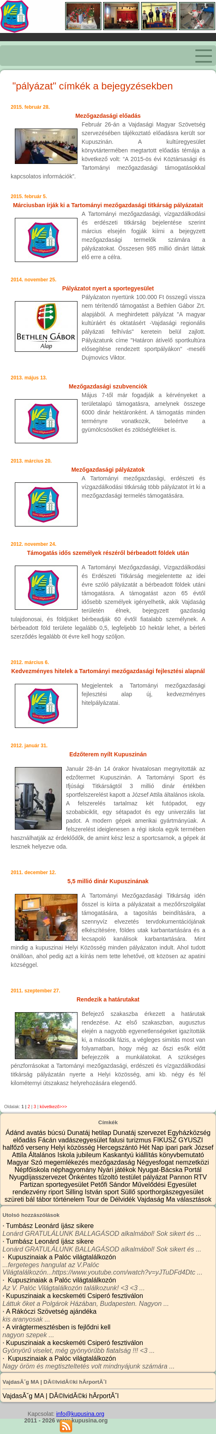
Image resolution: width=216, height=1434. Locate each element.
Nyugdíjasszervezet (38, 1177)
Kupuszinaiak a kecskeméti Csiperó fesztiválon (74, 1295)
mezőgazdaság (113, 1162)
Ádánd (15, 1132)
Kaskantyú (119, 1154)
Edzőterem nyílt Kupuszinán (107, 754)
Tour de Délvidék (111, 1199)
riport (56, 1191)
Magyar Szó (25, 1162)
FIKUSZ (165, 1140)
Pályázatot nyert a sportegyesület (108, 288)
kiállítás (148, 1154)
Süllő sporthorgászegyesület (162, 1191)
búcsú (57, 1132)
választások (194, 1199)
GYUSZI (190, 1140)
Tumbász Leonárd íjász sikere (50, 1225)
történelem (69, 1199)
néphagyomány (74, 1169)
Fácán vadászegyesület (73, 1140)
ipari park (179, 1147)
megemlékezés (67, 1162)
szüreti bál (20, 1199)
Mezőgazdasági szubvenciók (108, 386)
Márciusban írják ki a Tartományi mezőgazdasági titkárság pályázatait (108, 205)
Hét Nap (152, 1147)
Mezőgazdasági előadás (108, 115)
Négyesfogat (156, 1162)
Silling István (84, 1191)
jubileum (90, 1154)
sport (112, 1191)
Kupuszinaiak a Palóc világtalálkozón (61, 1257)
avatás (37, 1132)
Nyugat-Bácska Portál (170, 1169)
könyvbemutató (182, 1154)
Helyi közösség (74, 1147)
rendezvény (30, 1191)
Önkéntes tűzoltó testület (105, 1177)
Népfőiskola (32, 1169)
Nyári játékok (118, 1169)
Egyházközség (189, 1132)
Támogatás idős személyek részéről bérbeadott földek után (108, 553)
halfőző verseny (26, 1147)
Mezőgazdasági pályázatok (108, 469)
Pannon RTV (188, 1177)
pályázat (156, 1177)
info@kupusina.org (80, 1414)
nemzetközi (192, 1162)
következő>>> (52, 1106)
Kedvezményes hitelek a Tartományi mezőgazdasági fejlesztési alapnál (108, 671)
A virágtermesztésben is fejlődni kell (58, 1327)
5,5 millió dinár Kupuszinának (108, 881)
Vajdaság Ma (157, 1199)
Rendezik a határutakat (108, 999)
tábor (44, 1199)
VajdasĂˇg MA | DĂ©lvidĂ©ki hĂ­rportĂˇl (60, 1395)
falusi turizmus (131, 1140)
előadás (25, 1140)
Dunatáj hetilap (90, 1132)
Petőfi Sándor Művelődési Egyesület (143, 1184)
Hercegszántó (118, 1147)
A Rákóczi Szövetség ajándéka (51, 1311)
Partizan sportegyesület (55, 1184)
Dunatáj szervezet (140, 1132)
